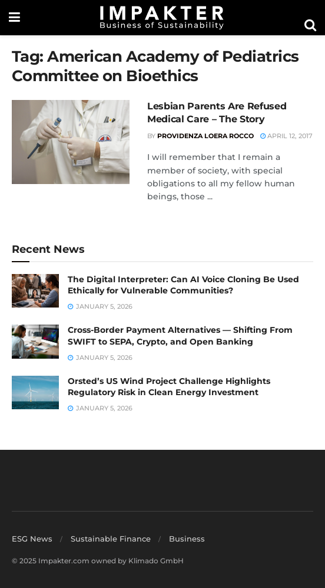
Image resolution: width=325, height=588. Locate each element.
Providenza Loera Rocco (205, 136)
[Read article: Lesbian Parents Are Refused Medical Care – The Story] (71, 142)
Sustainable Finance (111, 538)
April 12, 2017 (286, 136)
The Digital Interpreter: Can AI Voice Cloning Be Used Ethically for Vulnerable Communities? (183, 285)
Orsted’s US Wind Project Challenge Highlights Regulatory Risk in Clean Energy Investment (169, 387)
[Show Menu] (14, 17)
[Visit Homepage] (162, 17)
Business (187, 538)
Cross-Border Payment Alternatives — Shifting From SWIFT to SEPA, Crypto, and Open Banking (180, 336)
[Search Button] (310, 25)
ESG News (32, 538)
